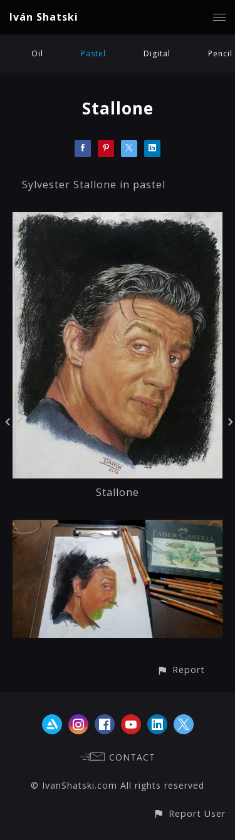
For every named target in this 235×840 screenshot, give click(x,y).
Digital (157, 53)
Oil (37, 53)
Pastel (93, 53)
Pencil (220, 53)
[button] (181, 669)
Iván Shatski (43, 17)
